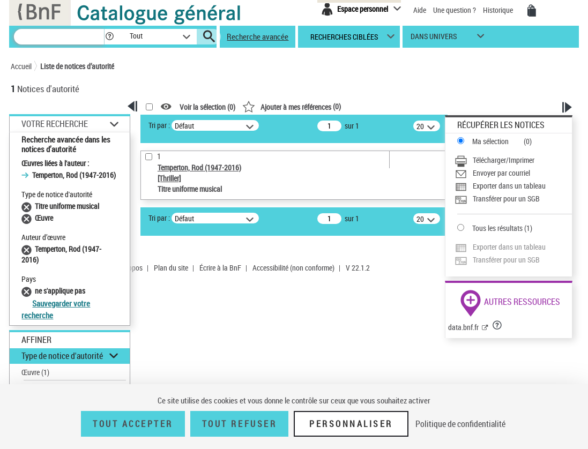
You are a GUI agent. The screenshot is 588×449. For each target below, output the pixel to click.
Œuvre (35, 372)
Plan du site (171, 268)
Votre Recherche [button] (54, 124)
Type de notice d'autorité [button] (62, 356)
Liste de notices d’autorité (77, 66)
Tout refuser (239, 424)
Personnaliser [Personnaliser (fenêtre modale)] (351, 424)
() (291, 106)
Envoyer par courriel (501, 173)
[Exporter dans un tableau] (513, 186)
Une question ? (454, 10)
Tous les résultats (497, 228)
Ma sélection (490, 141)
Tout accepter (133, 424)
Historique (499, 10)
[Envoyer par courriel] (513, 173)
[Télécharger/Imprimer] (513, 160)
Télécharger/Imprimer (503, 160)
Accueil (21, 66)
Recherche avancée (257, 36)
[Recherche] (59, 36)
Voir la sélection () (207, 107)
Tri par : (159, 125)
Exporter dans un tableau (509, 186)
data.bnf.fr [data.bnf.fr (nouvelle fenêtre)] (463, 327)
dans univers (434, 38)
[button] (109, 36)
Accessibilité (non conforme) (293, 268)
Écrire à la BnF (220, 268)
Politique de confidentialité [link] (460, 424)
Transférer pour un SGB (506, 198)
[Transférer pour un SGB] (513, 198)
